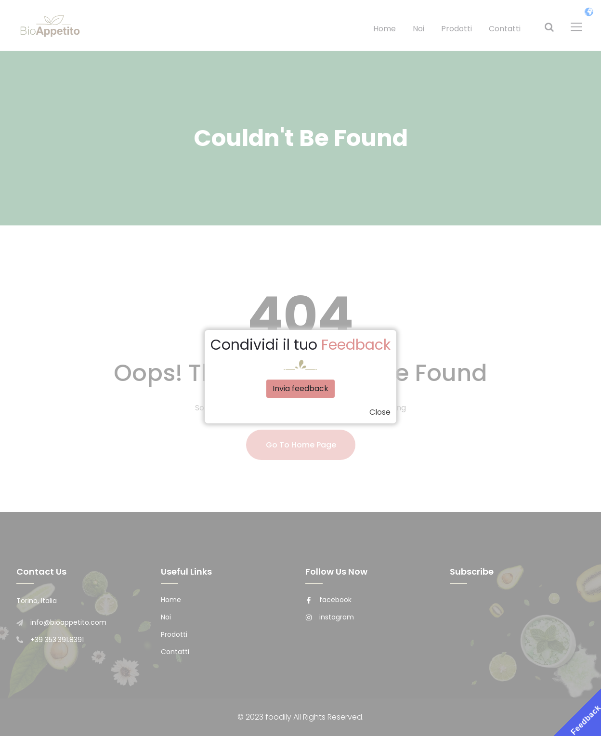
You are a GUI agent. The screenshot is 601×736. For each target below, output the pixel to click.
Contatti (505, 28)
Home (384, 28)
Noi (418, 28)
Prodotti (456, 28)
